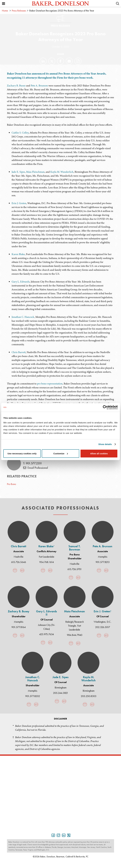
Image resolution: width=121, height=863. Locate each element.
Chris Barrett (19, 352)
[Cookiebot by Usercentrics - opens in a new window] (105, 407)
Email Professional (35, 468)
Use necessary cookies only (22, 453)
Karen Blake (18, 254)
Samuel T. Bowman (74, 547)
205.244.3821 (60, 693)
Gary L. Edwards (21, 281)
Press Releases (19, 10)
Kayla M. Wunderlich (61, 172)
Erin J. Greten (19, 203)
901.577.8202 (32, 696)
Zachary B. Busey (16, 85)
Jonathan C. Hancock (23, 317)
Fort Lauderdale (46, 556)
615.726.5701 (74, 569)
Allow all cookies (99, 453)
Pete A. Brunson (39, 85)
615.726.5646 (18, 562)
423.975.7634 (46, 634)
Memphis (102, 556)
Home (5, 10)
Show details (105, 444)
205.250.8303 (88, 696)
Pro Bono (11, 484)
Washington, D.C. (102, 621)
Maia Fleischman (35, 172)
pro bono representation (50, 383)
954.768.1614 (46, 562)
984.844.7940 (74, 635)
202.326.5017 (102, 627)
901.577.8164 (18, 627)
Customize (60, 453)
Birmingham (60, 687)
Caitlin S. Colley (20, 132)
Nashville (18, 556)
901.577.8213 (103, 562)
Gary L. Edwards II (46, 612)
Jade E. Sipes (18, 172)
